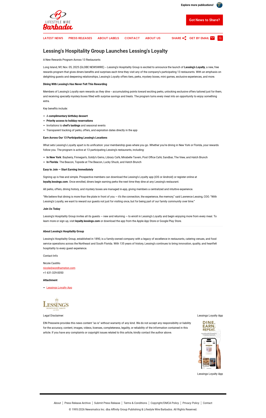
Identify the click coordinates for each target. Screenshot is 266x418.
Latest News (53, 38)
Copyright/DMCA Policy (165, 403)
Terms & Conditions (135, 403)
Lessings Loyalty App (59, 287)
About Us (152, 38)
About (57, 403)
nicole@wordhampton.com (59, 268)
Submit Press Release (107, 403)
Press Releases (80, 38)
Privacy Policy (191, 403)
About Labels (108, 38)
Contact (132, 38)
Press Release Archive (77, 403)
